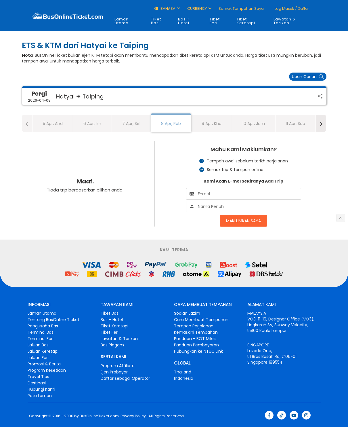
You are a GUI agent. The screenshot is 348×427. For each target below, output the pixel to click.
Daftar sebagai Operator (125, 378)
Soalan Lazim (187, 313)
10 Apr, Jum (253, 123)
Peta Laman (40, 395)
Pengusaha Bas (43, 326)
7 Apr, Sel (131, 123)
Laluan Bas (38, 345)
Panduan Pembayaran (196, 345)
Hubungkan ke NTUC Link (198, 351)
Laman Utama (121, 21)
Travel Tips (38, 376)
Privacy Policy (133, 416)
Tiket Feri (215, 21)
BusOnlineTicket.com (99, 416)
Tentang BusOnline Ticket (53, 319)
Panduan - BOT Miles (195, 338)
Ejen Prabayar (114, 372)
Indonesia (183, 378)
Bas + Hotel (184, 21)
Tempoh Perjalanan (193, 326)
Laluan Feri (38, 357)
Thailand (182, 372)
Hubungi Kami (41, 389)
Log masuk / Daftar (291, 8)
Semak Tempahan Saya (241, 8)
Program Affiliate (118, 366)
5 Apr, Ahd (53, 123)
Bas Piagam (112, 345)
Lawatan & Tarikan (285, 21)
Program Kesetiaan (47, 370)
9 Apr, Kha (211, 123)
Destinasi (37, 383)
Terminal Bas (40, 332)
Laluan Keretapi (43, 351)
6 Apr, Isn (92, 123)
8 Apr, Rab (171, 123)
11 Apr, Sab (295, 123)
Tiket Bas (156, 21)
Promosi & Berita (44, 364)
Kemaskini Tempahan (196, 332)
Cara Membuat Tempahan (201, 319)
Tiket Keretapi (246, 21)
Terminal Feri (40, 338)
